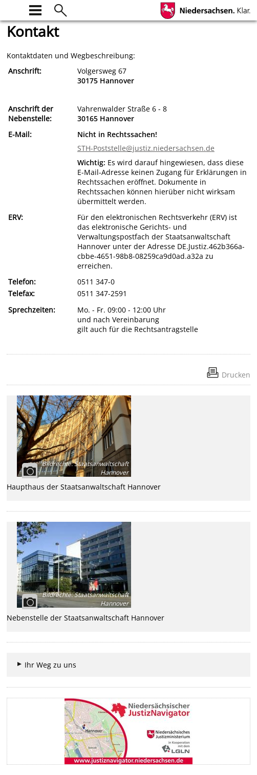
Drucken (236, 375)
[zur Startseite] (13, 9)
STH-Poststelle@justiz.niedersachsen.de (146, 148)
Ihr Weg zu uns (50, 665)
